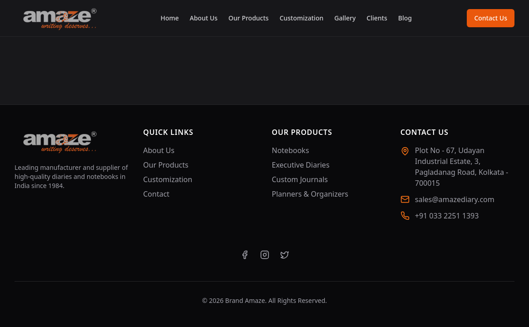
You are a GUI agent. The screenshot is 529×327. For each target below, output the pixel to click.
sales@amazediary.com (454, 199)
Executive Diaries (301, 165)
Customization (302, 18)
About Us (204, 18)
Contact (156, 194)
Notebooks (290, 150)
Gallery (345, 18)
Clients (376, 18)
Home (169, 18)
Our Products (248, 18)
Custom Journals (300, 179)
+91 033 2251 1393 (447, 216)
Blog (405, 18)
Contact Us (490, 18)
